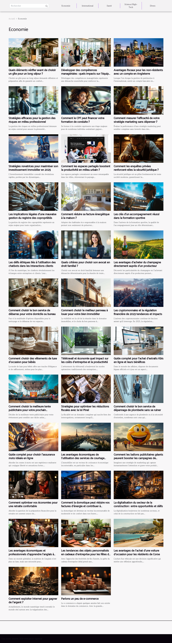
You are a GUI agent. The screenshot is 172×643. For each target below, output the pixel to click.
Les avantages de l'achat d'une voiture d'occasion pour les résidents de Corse (137, 552)
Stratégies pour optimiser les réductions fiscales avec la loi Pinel (85, 408)
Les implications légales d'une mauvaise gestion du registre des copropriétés (32, 216)
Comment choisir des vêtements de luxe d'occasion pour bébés (33, 360)
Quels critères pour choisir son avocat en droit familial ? (85, 264)
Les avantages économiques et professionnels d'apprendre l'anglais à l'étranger (31, 554)
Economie (66, 5)
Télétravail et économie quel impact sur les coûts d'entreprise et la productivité (84, 360)
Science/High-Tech (131, 6)
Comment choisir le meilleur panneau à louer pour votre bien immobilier (84, 312)
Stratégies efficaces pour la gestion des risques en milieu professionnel (32, 120)
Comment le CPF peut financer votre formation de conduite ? (82, 120)
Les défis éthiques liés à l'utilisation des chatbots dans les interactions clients (32, 264)
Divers (152, 5)
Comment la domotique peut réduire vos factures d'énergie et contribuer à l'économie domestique (85, 506)
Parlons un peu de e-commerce (80, 599)
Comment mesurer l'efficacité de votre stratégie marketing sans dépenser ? (136, 120)
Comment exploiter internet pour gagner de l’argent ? (33, 601)
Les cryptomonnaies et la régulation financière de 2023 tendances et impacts (138, 312)
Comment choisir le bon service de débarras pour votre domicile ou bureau (32, 312)
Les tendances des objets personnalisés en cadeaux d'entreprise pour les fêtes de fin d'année (85, 554)
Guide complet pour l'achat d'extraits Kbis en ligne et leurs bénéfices (138, 360)
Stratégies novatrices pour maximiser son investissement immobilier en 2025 (33, 168)
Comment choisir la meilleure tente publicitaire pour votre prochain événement (30, 410)
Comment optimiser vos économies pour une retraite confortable (33, 504)
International (87, 5)
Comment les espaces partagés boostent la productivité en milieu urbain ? (85, 168)
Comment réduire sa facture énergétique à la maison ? (85, 216)
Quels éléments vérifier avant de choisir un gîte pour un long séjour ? (32, 72)
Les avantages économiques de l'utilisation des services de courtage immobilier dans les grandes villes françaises (82, 460)
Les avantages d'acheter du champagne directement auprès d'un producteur (137, 264)
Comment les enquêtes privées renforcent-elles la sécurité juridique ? (136, 168)
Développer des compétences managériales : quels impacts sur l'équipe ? (85, 74)
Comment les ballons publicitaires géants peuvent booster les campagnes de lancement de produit (138, 458)
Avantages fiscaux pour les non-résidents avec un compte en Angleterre (138, 72)
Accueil (12, 18)
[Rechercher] (29, 5)
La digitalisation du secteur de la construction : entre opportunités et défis (138, 504)
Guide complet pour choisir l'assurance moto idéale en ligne (32, 456)
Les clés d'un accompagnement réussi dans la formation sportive (136, 216)
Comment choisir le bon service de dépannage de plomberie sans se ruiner (137, 408)
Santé (109, 5)
